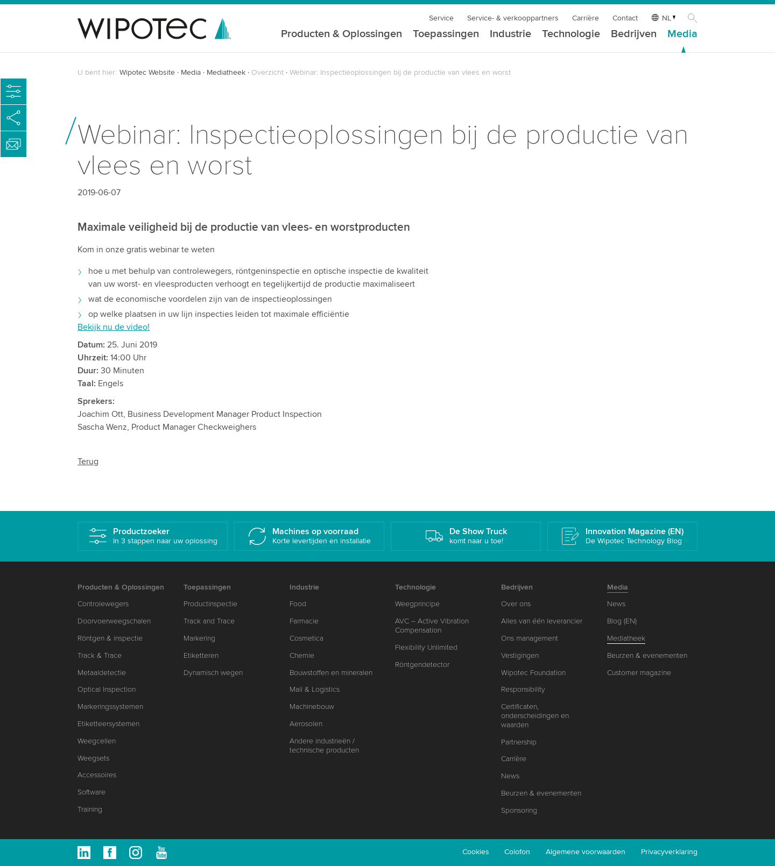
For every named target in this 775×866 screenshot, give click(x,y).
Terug (88, 461)
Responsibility (523, 689)
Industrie (510, 34)
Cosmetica (306, 638)
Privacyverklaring (669, 851)
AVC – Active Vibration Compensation (432, 625)
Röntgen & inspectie (110, 638)
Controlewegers (103, 603)
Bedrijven (634, 34)
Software (91, 792)
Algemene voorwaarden (585, 851)
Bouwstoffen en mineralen (331, 672)
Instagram (135, 852)
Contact (625, 18)
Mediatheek (226, 72)
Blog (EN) (622, 621)
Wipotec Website (147, 72)
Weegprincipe (417, 603)
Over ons (516, 603)
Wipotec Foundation (533, 672)
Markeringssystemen (110, 706)
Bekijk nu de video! (114, 327)
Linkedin (84, 852)
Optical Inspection (107, 689)
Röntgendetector (422, 664)
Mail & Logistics (315, 689)
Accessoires (97, 774)
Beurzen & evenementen (541, 793)
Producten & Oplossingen (341, 34)
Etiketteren (201, 655)
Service (441, 18)
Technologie (571, 34)
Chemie (302, 655)
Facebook (109, 852)
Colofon (517, 851)
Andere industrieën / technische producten (324, 745)
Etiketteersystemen (108, 723)
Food (298, 603)
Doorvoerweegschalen (114, 621)
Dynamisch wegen (213, 672)
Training (90, 809)
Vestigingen (520, 655)
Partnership (519, 742)
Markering (199, 638)
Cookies (475, 851)
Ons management (529, 638)
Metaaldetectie (102, 672)
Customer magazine (639, 672)
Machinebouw (312, 706)
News (510, 775)
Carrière (585, 18)
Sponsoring (519, 810)
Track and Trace (209, 621)
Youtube (161, 852)
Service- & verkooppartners (513, 18)
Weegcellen (97, 741)
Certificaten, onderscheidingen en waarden (535, 715)
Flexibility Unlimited (426, 647)
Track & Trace (100, 655)
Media (682, 34)
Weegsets (93, 758)
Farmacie (304, 621)
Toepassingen (446, 34)
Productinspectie (210, 603)
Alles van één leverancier (541, 621)
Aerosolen (306, 723)
